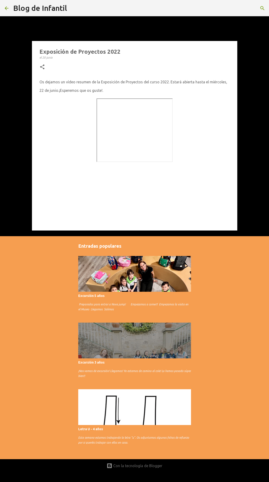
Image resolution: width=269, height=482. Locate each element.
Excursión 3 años (91, 362)
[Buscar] (262, 8)
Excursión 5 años (91, 296)
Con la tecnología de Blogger (134, 466)
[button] (42, 67)
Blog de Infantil (40, 8)
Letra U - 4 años (90, 429)
